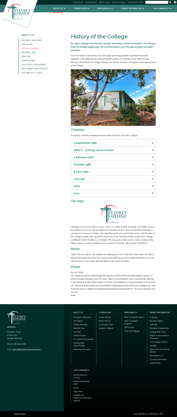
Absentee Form (156, 356)
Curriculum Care (106, 325)
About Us (58, 8)
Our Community (161, 8)
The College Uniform (159, 342)
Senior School (105, 321)
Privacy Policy (20, 414)
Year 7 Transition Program (131, 322)
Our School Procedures (33, 65)
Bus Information (156, 321)
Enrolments (104, 8)
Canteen (153, 346)
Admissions (129, 327)
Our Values (27, 44)
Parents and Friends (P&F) (81, 382)
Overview (154, 317)
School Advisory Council (80, 376)
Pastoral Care (28, 52)
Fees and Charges (132, 331)
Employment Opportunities (34, 69)
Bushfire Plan (155, 363)
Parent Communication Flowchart (159, 337)
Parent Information (131, 8)
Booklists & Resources (159, 328)
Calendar (153, 325)
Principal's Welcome (31, 40)
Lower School (105, 317)
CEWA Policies (28, 61)
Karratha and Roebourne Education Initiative (82, 398)
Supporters (78, 391)
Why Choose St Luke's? (134, 317)
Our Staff (26, 56)
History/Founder (30, 48)
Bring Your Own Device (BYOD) (159, 350)
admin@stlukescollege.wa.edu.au (27, 349)
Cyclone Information (158, 359)
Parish (75, 388)
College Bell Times (158, 332)
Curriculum (80, 8)
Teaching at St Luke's (31, 73)
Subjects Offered (106, 328)
